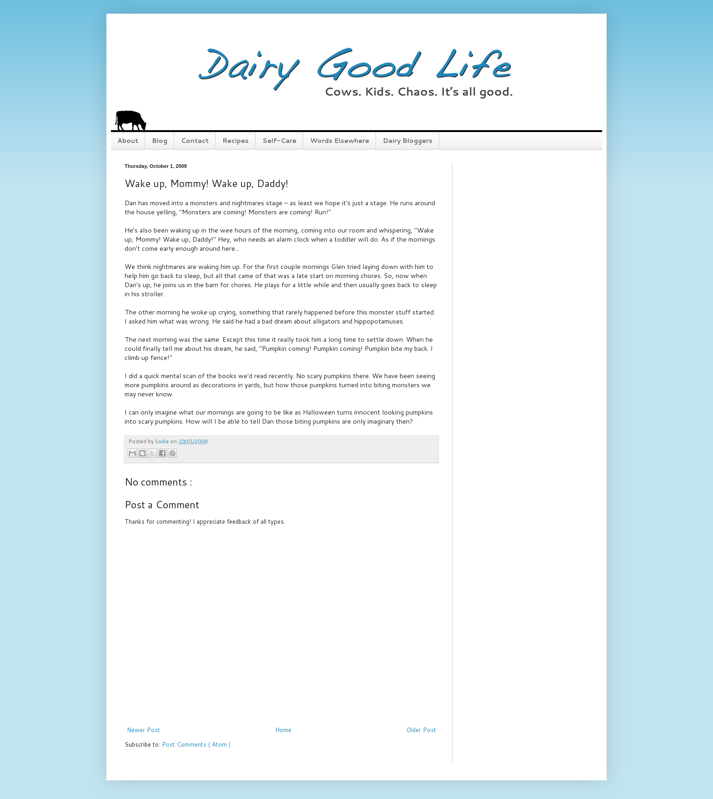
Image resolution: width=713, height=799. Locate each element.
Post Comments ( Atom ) (196, 744)
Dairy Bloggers (407, 140)
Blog (159, 140)
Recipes (235, 140)
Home (283, 730)
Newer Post (143, 730)
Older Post (421, 730)
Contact (195, 140)
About (127, 140)
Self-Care (279, 140)
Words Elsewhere (339, 140)
